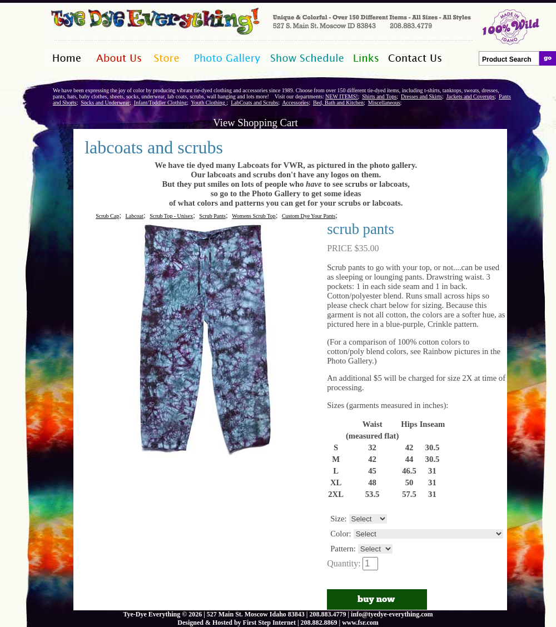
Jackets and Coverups (470, 96)
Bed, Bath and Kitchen (338, 102)
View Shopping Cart (255, 122)
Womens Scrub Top (253, 216)
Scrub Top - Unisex (171, 216)
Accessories (295, 102)
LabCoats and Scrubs (254, 102)
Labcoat (134, 216)
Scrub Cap (107, 216)
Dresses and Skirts (421, 96)
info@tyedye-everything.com (392, 614)
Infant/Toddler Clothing (160, 102)
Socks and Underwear (105, 102)
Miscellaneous (384, 102)
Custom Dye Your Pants (308, 216)
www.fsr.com (360, 622)
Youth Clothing (208, 102)
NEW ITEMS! (341, 96)
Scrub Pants (212, 216)
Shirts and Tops (379, 96)
